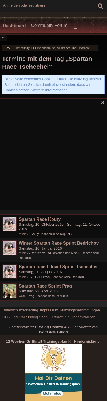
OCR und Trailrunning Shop (25, 317)
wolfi (22, 296)
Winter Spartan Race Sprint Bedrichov (59, 243)
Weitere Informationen (49, 90)
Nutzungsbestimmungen (80, 310)
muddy (23, 234)
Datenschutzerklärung (20, 310)
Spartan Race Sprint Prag (45, 286)
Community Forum (49, 25)
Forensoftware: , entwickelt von (53, 329)
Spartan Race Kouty (40, 219)
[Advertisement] (53, 159)
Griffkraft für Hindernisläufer (72, 317)
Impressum (49, 310)
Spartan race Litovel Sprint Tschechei (58, 266)
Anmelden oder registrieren (25, 5)
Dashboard (14, 25)
